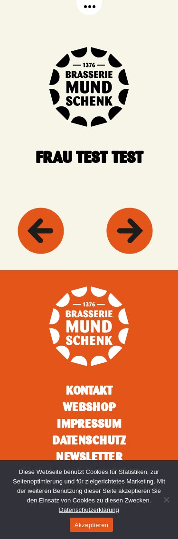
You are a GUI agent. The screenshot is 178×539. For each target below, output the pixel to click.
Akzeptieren (91, 525)
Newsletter (89, 456)
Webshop (89, 407)
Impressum (89, 423)
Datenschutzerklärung (89, 509)
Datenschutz (89, 440)
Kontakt (89, 390)
